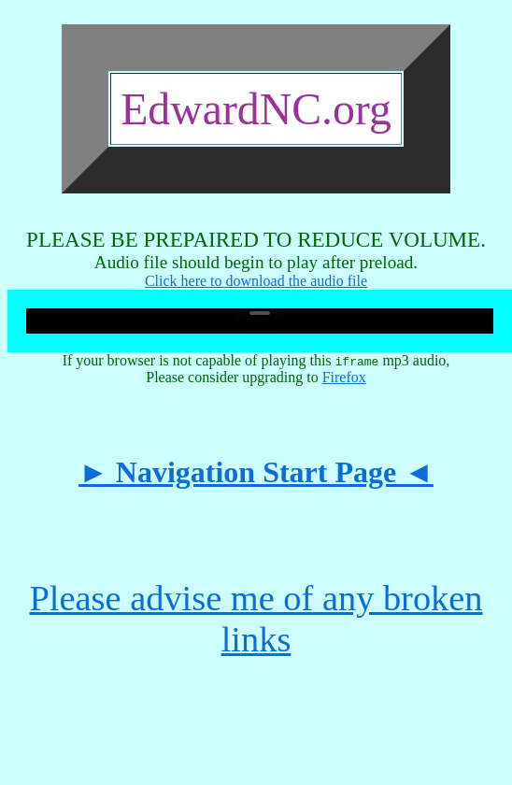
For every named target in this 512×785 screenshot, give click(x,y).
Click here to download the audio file (256, 281)
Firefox (344, 377)
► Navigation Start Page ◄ (256, 472)
